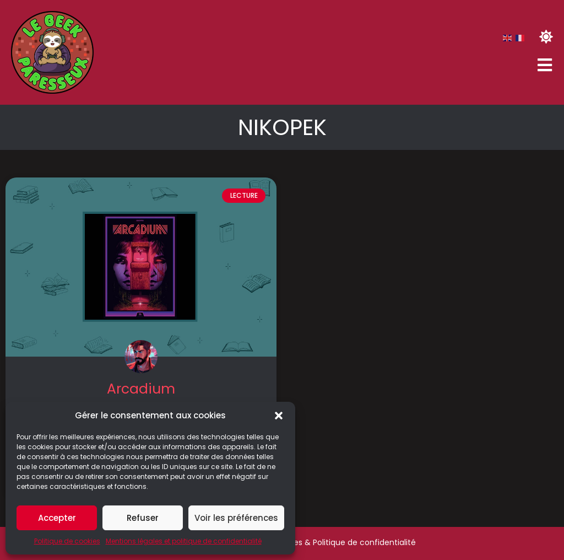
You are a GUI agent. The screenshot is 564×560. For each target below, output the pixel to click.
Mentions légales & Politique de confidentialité (327, 542)
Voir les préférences (236, 518)
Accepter (57, 518)
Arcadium (141, 389)
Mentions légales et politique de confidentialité (184, 541)
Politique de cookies (67, 541)
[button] (278, 415)
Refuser (143, 518)
